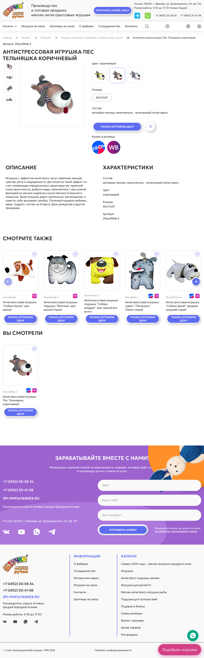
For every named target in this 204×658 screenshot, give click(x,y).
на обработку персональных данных (176, 531)
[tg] (137, 15)
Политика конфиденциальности (113, 650)
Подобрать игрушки (179, 649)
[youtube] (21, 532)
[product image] (51, 94)
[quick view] (20, 270)
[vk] (6, 532)
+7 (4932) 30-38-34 (166, 15)
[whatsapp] (148, 15)
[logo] (13, 10)
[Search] (147, 26)
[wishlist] (166, 26)
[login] (187, 26)
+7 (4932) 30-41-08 (190, 15)
